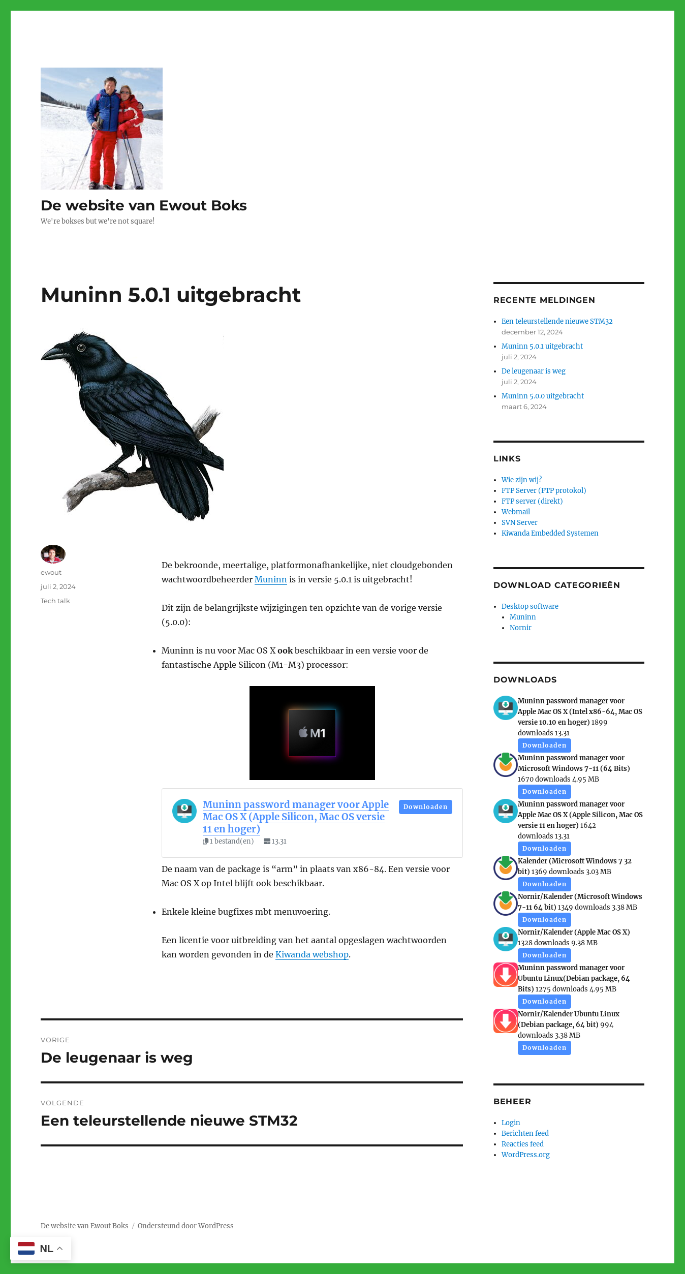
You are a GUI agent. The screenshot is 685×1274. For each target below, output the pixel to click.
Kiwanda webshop (312, 954)
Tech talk (55, 601)
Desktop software (530, 606)
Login (511, 1122)
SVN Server (520, 522)
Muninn (271, 579)
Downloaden (425, 807)
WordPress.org (526, 1155)
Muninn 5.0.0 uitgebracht (543, 396)
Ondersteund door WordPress (186, 1226)
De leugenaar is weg (534, 371)
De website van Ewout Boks (144, 205)
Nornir (521, 628)
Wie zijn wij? (522, 480)
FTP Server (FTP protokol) (544, 490)
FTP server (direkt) (532, 501)
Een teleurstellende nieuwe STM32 (557, 321)
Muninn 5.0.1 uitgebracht (542, 346)
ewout (51, 572)
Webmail (516, 512)
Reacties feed (523, 1144)
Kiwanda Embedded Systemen (550, 533)
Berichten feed (525, 1133)
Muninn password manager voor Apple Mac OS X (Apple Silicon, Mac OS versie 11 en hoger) (296, 817)
